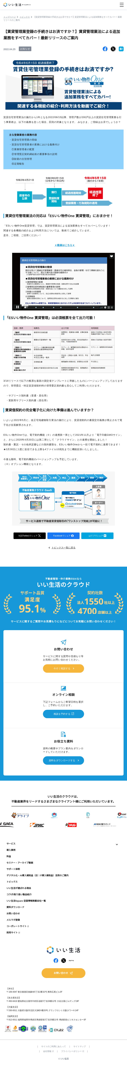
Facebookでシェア (63, 535)
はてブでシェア (97, 535)
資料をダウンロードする (62, 760)
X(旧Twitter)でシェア (29, 535)
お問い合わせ (13, 913)
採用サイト (12, 932)
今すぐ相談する (62, 668)
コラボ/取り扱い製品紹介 (19, 894)
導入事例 (11, 850)
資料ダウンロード (15, 907)
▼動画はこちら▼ (65, 245)
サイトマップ (79, 1046)
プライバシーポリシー (72, 1051)
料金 (9, 856)
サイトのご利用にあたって (53, 1046)
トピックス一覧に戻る (63, 547)
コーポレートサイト (17, 926)
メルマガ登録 (13, 920)
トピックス (12, 882)
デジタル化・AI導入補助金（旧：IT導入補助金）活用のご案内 (37, 875)
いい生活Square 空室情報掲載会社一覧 (26, 901)
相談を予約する (62, 714)
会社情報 (48, 1051)
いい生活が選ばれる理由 (19, 888)
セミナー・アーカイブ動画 (20, 862)
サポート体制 (13, 869)
